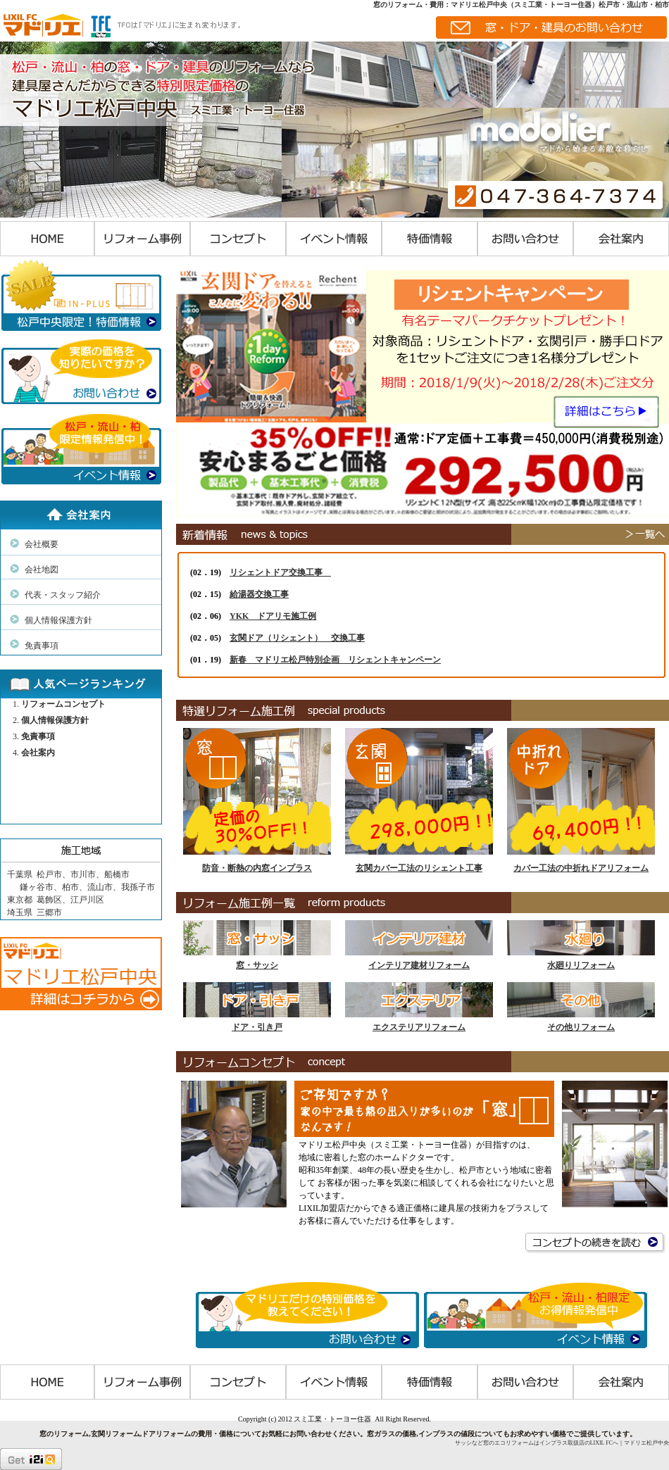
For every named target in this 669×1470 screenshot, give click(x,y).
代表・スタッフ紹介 (63, 595)
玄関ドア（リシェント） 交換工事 (297, 638)
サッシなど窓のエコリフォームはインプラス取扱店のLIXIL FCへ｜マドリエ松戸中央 (562, 1443)
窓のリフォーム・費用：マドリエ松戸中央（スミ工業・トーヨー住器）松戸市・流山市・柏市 (521, 4)
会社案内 (621, 238)
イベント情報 (334, 238)
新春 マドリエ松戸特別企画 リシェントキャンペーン (335, 660)
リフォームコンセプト (63, 704)
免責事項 (41, 646)
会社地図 (41, 569)
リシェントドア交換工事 (280, 572)
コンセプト (238, 238)
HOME (47, 238)
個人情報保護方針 (58, 620)
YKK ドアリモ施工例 (273, 616)
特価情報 (429, 238)
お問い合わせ (525, 238)
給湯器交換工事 (259, 594)
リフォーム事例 (142, 238)
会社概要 (41, 544)
